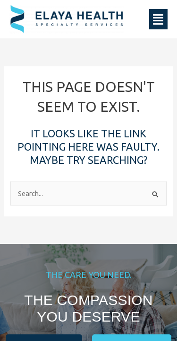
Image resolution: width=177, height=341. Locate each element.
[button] (158, 19)
